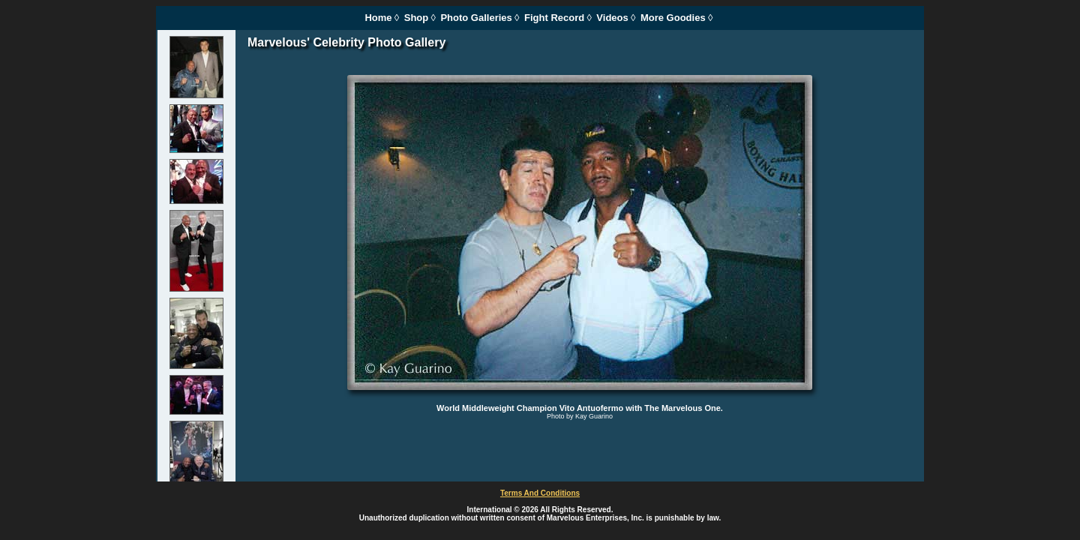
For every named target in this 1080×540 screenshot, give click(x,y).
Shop (416, 17)
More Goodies (673, 17)
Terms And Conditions (540, 493)
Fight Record (554, 17)
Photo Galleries (476, 17)
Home (378, 17)
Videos (612, 17)
